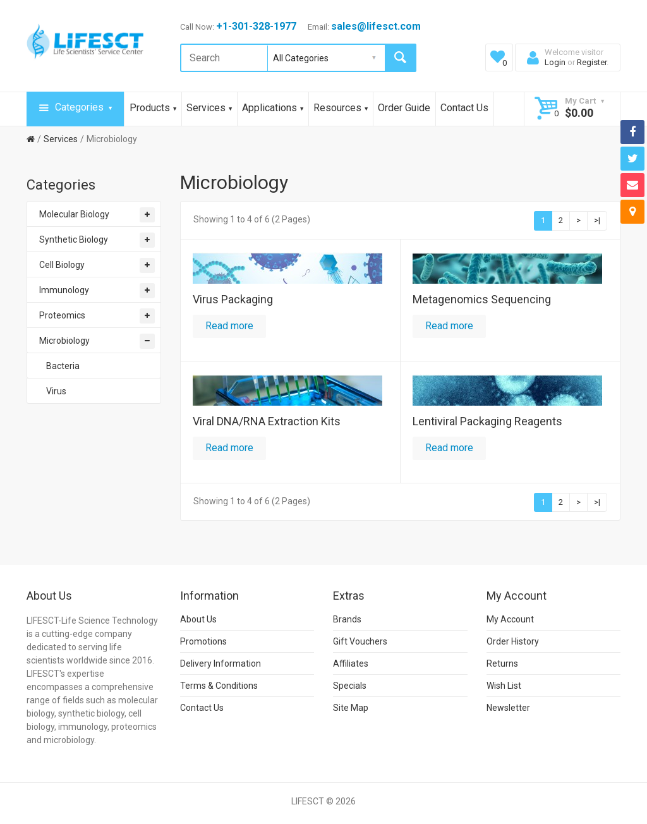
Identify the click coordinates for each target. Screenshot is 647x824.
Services (209, 108)
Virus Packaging (233, 299)
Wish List (504, 686)
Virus (56, 391)
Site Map (350, 708)
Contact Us (464, 108)
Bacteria (63, 366)
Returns (502, 663)
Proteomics (62, 315)
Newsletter (508, 708)
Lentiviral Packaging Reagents (487, 421)
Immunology (64, 290)
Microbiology (112, 139)
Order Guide (404, 108)
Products (153, 108)
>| (597, 220)
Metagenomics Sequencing (482, 299)
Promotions (203, 641)
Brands (347, 619)
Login (555, 62)
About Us (198, 619)
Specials (349, 686)
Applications (272, 108)
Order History (513, 641)
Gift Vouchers (360, 641)
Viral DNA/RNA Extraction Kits (267, 421)
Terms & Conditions (219, 686)
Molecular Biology (74, 214)
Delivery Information (220, 663)
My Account (510, 619)
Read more (229, 326)
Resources (340, 108)
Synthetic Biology (73, 239)
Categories (75, 108)
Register (592, 62)
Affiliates (350, 663)
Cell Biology (62, 265)
